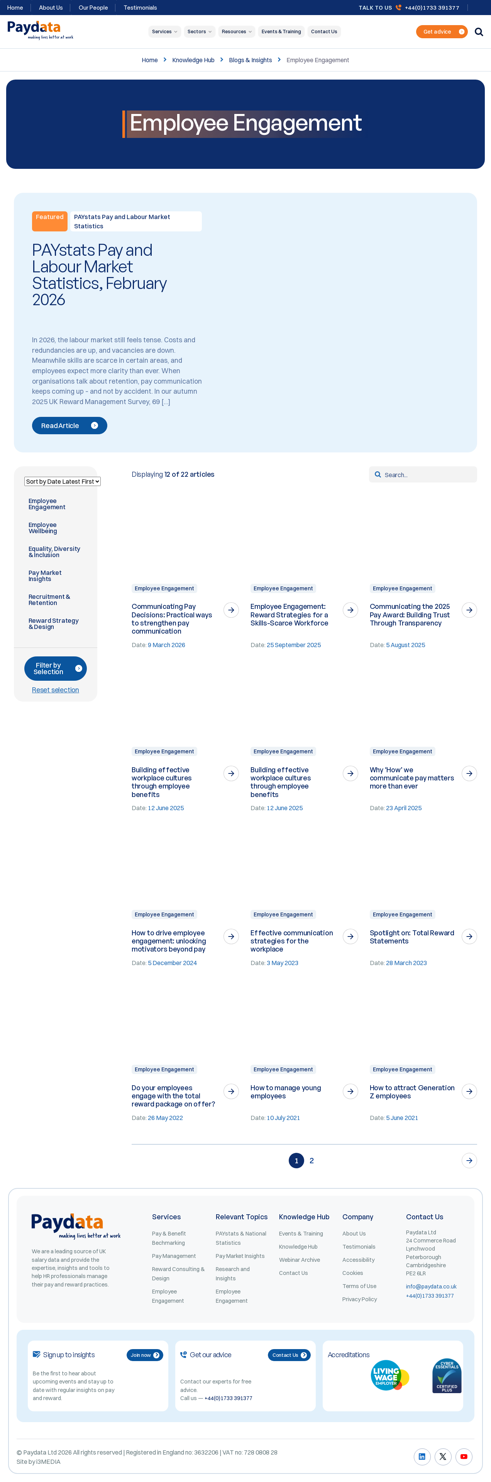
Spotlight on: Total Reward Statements (412, 936)
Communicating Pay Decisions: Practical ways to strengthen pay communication (172, 618)
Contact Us (324, 31)
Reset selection (55, 690)
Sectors (197, 31)
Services (162, 31)
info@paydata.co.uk (431, 1286)
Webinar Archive (299, 1259)
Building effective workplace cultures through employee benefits (162, 782)
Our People (93, 7)
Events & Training (281, 31)
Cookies (352, 1273)
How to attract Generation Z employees (412, 1091)
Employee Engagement (164, 588)
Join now (145, 1355)
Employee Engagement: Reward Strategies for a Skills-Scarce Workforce (289, 614)
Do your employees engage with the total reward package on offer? (173, 1095)
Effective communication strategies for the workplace (292, 940)
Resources (234, 31)
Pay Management (174, 1256)
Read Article (69, 425)
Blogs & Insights (250, 60)
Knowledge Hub (193, 60)
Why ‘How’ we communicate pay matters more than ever (412, 777)
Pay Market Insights (240, 1256)
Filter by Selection (58, 668)
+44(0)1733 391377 (432, 7)
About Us (51, 7)
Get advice (443, 31)
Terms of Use (359, 1286)
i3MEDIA (48, 1461)
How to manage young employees (286, 1091)
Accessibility (358, 1259)
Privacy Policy (359, 1299)
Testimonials (140, 7)
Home (150, 60)
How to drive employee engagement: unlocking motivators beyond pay (169, 940)
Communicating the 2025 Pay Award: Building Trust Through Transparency (410, 614)
